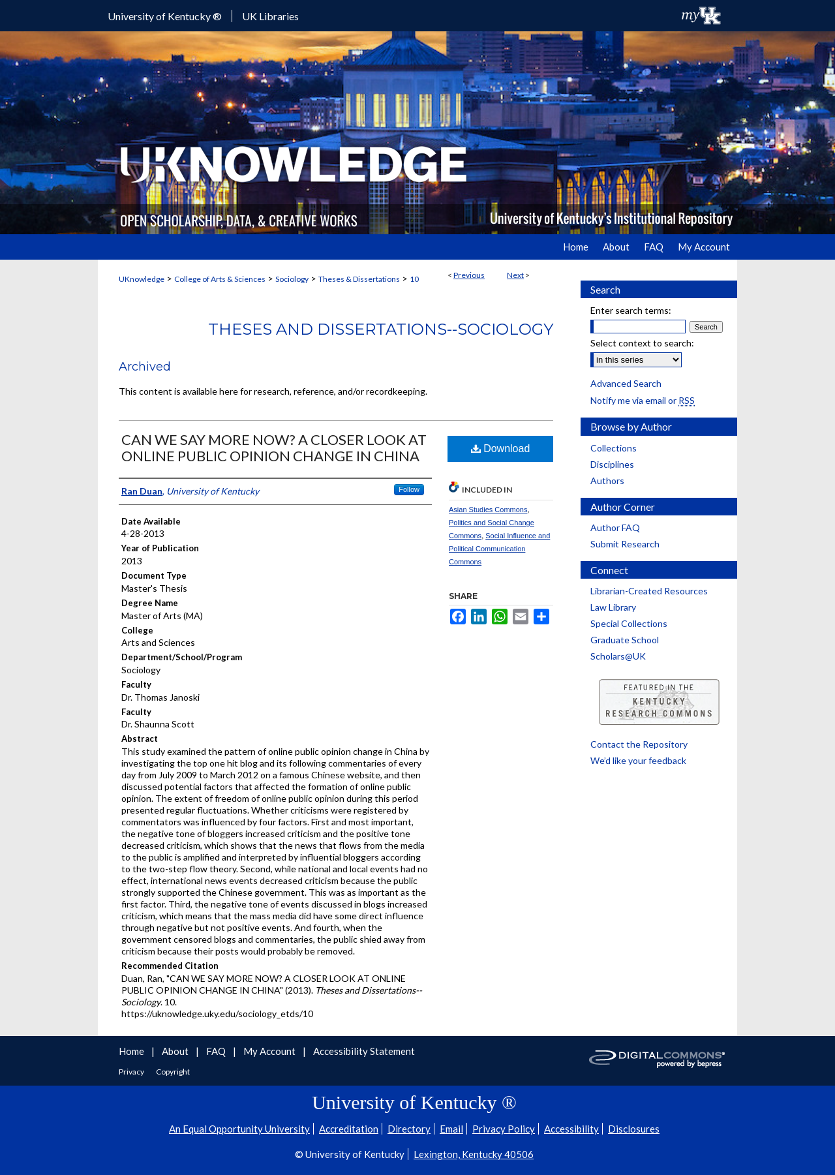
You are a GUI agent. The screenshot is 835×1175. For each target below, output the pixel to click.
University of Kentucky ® (165, 16)
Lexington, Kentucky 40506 (474, 1154)
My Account (270, 1051)
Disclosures (634, 1129)
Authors (607, 480)
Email (451, 1129)
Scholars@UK (618, 656)
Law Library (613, 607)
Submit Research (625, 543)
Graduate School (624, 639)
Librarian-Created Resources (649, 590)
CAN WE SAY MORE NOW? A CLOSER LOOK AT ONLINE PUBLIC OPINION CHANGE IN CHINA (274, 448)
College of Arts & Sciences (220, 279)
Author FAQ (615, 527)
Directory (409, 1129)
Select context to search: (642, 342)
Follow (409, 489)
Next (515, 275)
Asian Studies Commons (488, 509)
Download (500, 448)
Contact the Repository (639, 744)
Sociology (292, 279)
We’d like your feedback (638, 760)
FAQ (217, 1051)
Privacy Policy (503, 1129)
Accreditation (348, 1129)
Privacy (132, 1071)
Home (132, 1051)
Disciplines (612, 464)
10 (414, 279)
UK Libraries (270, 16)
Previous (469, 275)
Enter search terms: (630, 310)
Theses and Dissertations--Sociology (380, 329)
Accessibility (571, 1129)
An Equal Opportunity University (239, 1129)
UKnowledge (141, 279)
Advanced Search (625, 383)
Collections (613, 447)
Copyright (173, 1071)
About (176, 1051)
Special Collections (628, 623)
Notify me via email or (642, 400)
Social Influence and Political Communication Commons (499, 549)
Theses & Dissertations (359, 279)
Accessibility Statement (364, 1051)
